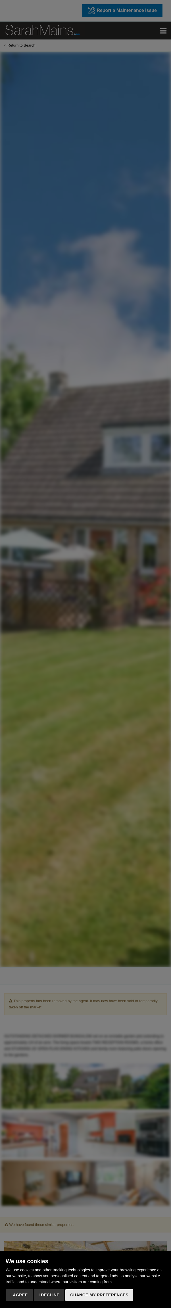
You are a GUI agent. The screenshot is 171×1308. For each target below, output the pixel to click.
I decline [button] (49, 1295)
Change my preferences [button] (99, 1295)
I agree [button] (19, 1295)
